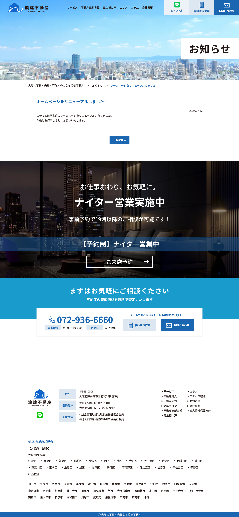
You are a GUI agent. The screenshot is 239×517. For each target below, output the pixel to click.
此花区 (78, 461)
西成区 (35, 474)
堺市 (110, 491)
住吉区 (161, 467)
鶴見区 (111, 467)
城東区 (96, 467)
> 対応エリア (169, 406)
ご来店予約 (119, 261)
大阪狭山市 (123, 491)
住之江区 (145, 467)
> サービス (167, 391)
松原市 (59, 491)
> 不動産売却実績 (171, 410)
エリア (123, 7)
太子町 (153, 491)
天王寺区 (149, 461)
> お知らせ (193, 401)
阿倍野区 (127, 467)
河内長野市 (196, 491)
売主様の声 (109, 7)
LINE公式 (176, 7)
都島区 (48, 461)
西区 (107, 461)
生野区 (68, 467)
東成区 (53, 467)
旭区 (82, 467)
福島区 (63, 461)
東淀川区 (36, 467)
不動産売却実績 (90, 7)
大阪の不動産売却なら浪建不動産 (121, 515)
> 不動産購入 (169, 396)
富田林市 (139, 491)
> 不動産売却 (169, 401)
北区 (34, 461)
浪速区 (166, 461)
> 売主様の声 (169, 415)
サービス (72, 7)
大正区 (133, 461)
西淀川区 (182, 461)
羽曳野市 (98, 491)
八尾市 (47, 491)
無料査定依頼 (202, 7)
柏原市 (85, 491)
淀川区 (199, 461)
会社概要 (147, 7)
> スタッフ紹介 (196, 396)
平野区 (194, 467)
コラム (135, 7)
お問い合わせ (227, 8)
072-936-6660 (81, 320)
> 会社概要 (193, 406)
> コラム (192, 391)
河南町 (165, 491)
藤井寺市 (72, 491)
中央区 (93, 461)
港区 (119, 461)
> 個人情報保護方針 (199, 410)
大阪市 (32, 455)
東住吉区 (178, 467)
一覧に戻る (119, 140)
